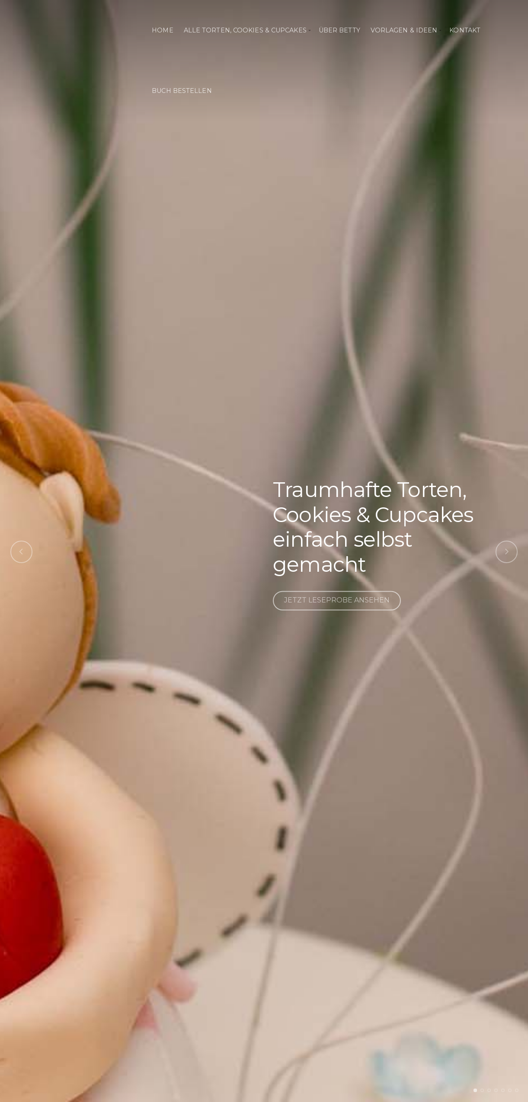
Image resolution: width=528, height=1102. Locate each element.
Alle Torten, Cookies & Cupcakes (245, 30)
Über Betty (339, 30)
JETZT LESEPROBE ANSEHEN (337, 600)
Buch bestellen (181, 91)
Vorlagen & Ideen (404, 30)
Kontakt (464, 30)
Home (162, 30)
